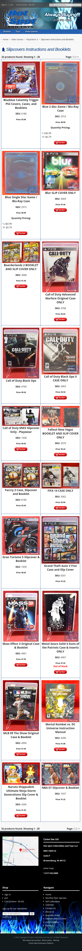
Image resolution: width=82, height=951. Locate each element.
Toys (18, 31)
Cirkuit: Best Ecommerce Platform (40, 943)
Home (48, 894)
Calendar (49, 904)
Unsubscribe (7, 917)
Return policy (47, 940)
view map (48, 868)
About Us (49, 911)
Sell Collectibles (52, 901)
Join (12, 4)
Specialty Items (52, 915)
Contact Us (50, 908)
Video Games (31, 31)
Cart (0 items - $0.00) (25, 4)
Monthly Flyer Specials (55, 898)
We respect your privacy (32, 940)
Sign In (4, 4)
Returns (49, 925)
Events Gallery (52, 922)
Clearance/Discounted (55, 918)
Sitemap (56, 940)
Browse (7, 31)
